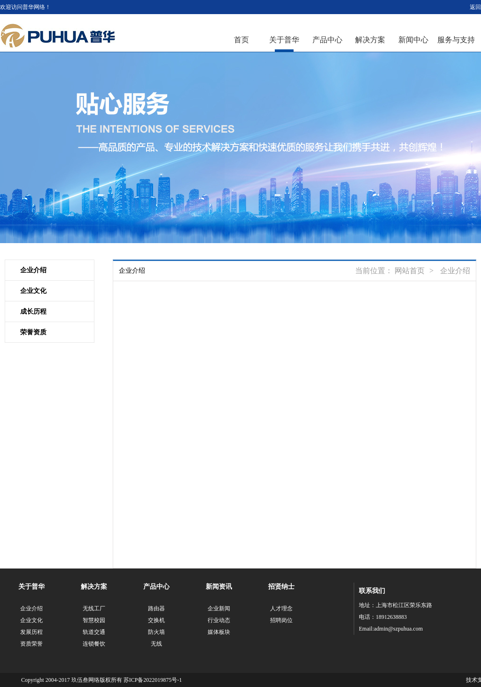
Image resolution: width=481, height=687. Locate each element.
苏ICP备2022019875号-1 (153, 680)
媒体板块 (219, 632)
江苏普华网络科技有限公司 (58, 36)
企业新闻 (219, 608)
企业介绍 (33, 270)
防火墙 (156, 632)
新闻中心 (413, 40)
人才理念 (281, 608)
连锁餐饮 (94, 643)
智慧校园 (94, 620)
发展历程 (31, 632)
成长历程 (33, 311)
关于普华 (284, 40)
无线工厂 (94, 608)
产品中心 (327, 40)
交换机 (156, 620)
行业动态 (219, 620)
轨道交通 (94, 632)
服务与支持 (456, 40)
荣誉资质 (33, 332)
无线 (156, 643)
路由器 (156, 608)
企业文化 (33, 290)
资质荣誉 (31, 643)
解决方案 (370, 40)
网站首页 (410, 271)
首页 (241, 40)
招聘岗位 (281, 620)
